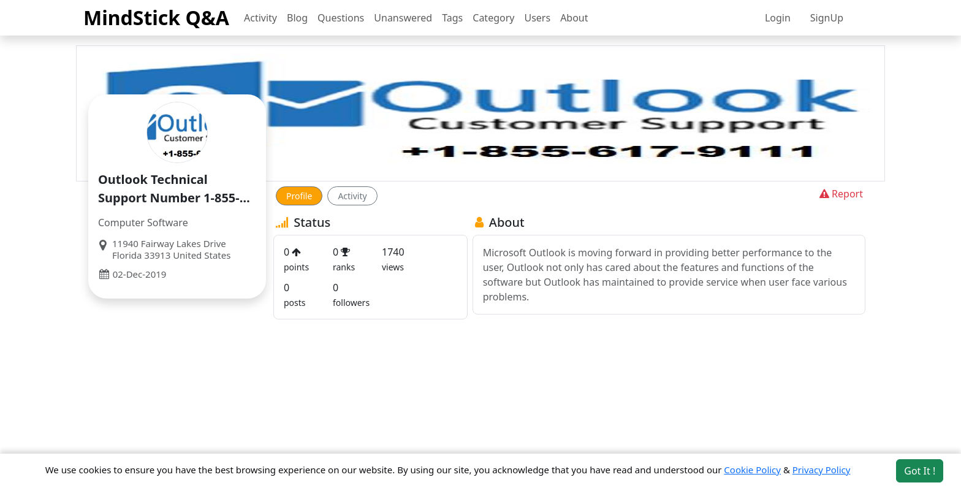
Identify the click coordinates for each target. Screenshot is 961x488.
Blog (297, 18)
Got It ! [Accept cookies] (919, 471)
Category (493, 18)
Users (537, 18)
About (574, 18)
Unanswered (403, 18)
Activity (260, 18)
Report (840, 193)
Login (778, 18)
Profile (299, 196)
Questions (340, 18)
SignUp (826, 18)
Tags (452, 18)
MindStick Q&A (156, 17)
